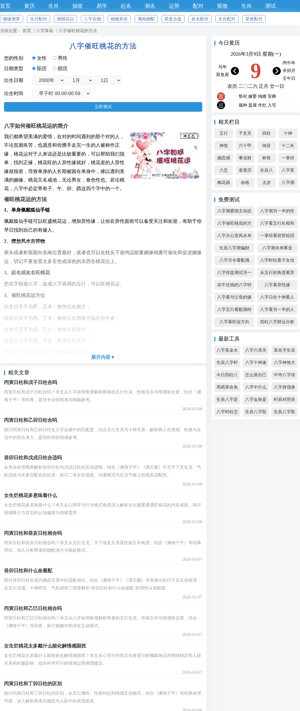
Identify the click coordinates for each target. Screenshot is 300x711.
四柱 (266, 133)
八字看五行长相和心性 (277, 224)
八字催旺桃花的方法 (77, 30)
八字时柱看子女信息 (277, 261)
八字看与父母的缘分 (234, 298)
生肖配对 (226, 19)
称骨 (266, 158)
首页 (5, 6)
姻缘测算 (11, 19)
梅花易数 (223, 183)
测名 (150, 6)
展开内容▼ (103, 357)
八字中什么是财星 (256, 388)
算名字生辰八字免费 (284, 351)
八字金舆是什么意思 (256, 400)
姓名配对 (200, 19)
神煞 (223, 145)
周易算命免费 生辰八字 (227, 388)
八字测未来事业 (277, 248)
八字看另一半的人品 (277, 310)
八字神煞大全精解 (284, 363)
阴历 (60, 68)
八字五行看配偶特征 (234, 310)
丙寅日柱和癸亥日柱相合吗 (33, 533)
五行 (223, 133)
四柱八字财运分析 (277, 321)
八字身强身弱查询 (284, 388)
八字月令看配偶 (234, 260)
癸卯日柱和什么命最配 (28, 570)
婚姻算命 (119, 19)
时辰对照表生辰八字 (284, 400)
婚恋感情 (223, 159)
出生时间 (13, 93)
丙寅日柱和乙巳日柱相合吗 (33, 608)
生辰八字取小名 (284, 413)
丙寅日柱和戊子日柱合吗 (30, 382)
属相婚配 (146, 19)
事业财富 (245, 159)
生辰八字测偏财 (234, 248)
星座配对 (253, 19)
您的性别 (13, 58)
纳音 (266, 145)
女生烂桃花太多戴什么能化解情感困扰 (45, 646)
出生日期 (13, 80)
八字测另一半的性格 (277, 212)
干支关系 (245, 134)
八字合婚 (92, 19)
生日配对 (38, 19)
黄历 (29, 6)
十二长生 (288, 147)
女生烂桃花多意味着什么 (30, 495)
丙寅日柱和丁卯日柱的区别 (33, 683)
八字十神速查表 (256, 363)
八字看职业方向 (234, 321)
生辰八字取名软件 (256, 413)
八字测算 (288, 183)
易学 (101, 6)
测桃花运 (65, 19)
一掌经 (288, 158)
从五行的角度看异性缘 (277, 273)
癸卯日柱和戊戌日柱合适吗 (33, 457)
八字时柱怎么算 (227, 413)
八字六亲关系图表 (256, 351)
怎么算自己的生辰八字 (256, 376)
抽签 (77, 6)
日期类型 (13, 68)
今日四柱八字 (227, 376)
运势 (174, 6)
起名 (126, 6)
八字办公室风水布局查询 (234, 236)
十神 (288, 133)
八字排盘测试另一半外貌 (234, 273)
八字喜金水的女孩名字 (227, 351)
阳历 (40, 68)
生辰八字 (266, 171)
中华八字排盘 (284, 376)
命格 (245, 182)
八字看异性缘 (277, 285)
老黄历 (245, 170)
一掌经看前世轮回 (277, 235)
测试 (270, 6)
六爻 (223, 170)
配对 (198, 6)
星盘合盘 (173, 19)
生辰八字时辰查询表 (227, 363)
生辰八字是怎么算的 (227, 400)
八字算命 (44, 30)
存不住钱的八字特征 (234, 286)
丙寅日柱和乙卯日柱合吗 (30, 420)
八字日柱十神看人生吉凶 (277, 298)
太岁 (266, 182)
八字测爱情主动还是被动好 (234, 212)
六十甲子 (245, 147)
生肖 (53, 6)
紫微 (222, 6)
